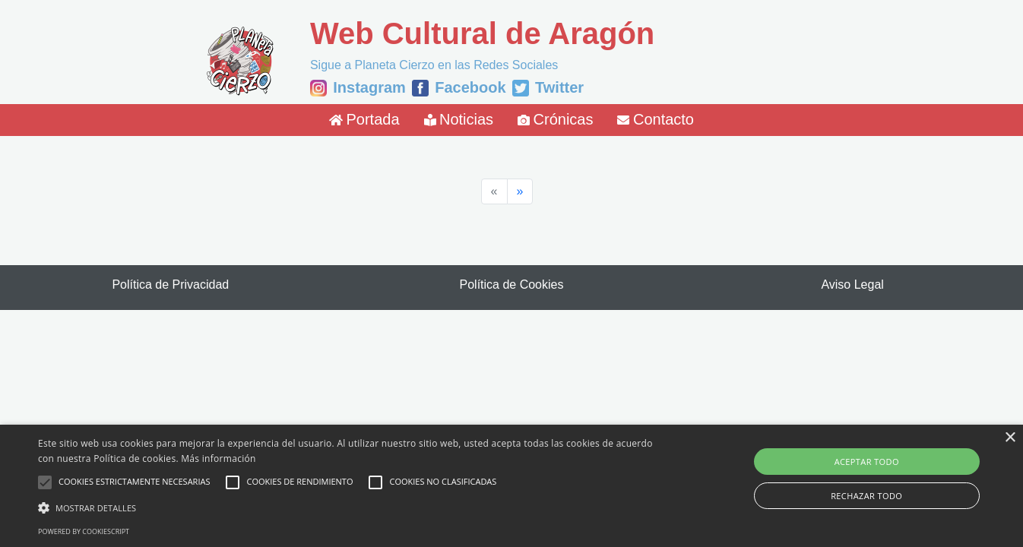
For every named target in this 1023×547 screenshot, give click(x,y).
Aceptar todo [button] (867, 461)
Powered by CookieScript (83, 531)
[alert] (511, 486)
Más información (218, 458)
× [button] (1009, 438)
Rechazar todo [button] (866, 495)
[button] (346, 507)
